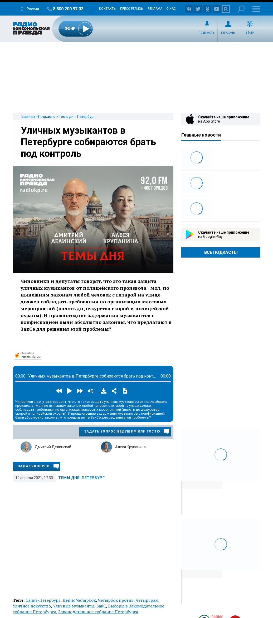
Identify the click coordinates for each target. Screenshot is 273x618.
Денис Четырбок (79, 600)
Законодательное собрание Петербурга (98, 612)
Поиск (241, 9)
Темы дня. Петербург (77, 116)
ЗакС (101, 606)
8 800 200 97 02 (68, 8)
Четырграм (147, 600)
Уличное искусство (32, 606)
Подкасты (206, 32)
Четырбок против (116, 600)
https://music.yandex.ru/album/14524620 (41, 355)
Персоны (228, 32)
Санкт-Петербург (43, 600)
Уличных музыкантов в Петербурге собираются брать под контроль (88, 142)
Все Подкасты (221, 252)
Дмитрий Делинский (53, 447)
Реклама (155, 9)
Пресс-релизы (132, 9)
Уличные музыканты (73, 606)
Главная (28, 116)
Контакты (107, 9)
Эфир (249, 32)
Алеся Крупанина (130, 447)
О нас (171, 9)
